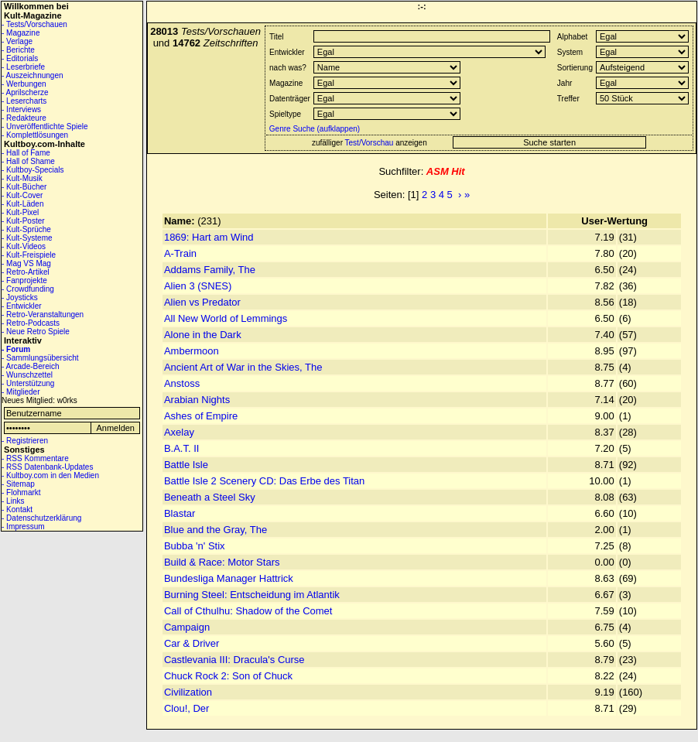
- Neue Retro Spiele (36, 331)
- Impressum (23, 526)
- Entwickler (22, 306)
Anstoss (182, 383)
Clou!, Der (187, 708)
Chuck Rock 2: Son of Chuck (228, 676)
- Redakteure (24, 118)
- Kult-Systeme (27, 238)
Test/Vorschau (369, 142)
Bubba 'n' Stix (194, 546)
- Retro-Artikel (26, 272)
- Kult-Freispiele (29, 255)
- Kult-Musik (22, 178)
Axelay (179, 432)
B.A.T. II (182, 448)
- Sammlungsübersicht (40, 358)
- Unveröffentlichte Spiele (45, 126)
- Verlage (17, 41)
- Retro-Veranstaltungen (43, 314)
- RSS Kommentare (35, 458)
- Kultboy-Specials (33, 170)
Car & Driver (192, 643)
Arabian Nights (197, 399)
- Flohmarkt (21, 492)
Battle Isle (186, 464)
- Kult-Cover (22, 195)
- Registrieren (25, 440)
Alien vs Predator (202, 302)
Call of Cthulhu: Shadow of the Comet (248, 611)
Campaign (187, 627)
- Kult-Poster (23, 221)
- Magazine (20, 33)
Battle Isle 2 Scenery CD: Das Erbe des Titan (264, 481)
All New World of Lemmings (225, 318)
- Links (13, 501)
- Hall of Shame (28, 161)
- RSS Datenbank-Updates (47, 467)
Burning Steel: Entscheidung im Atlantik (252, 594)
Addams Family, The (209, 269)
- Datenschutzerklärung (41, 518)
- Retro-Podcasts (31, 323)
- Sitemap (18, 484)
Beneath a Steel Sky (209, 497)
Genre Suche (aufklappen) (313, 129)
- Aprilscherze (25, 92)
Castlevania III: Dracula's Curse (234, 659)
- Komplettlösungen (35, 135)
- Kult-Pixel (20, 212)
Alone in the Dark (202, 334)
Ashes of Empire (201, 416)
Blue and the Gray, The (215, 529)
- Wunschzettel (27, 375)
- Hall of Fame (26, 153)
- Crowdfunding (28, 289)
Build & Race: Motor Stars (222, 562)
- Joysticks (20, 297)
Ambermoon (191, 351)
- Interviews (21, 109)
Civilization (188, 692)
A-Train (180, 253)
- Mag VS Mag (26, 263)
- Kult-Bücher (24, 187)
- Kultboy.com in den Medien (50, 475)
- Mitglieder (20, 392)
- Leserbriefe (23, 67)
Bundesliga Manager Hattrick (228, 578)
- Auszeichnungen (32, 75)
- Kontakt (17, 509)
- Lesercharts (24, 101)
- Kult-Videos (24, 246)
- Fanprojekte (24, 280)
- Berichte (18, 50)
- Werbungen (24, 84)
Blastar (179, 513)
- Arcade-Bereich (30, 366)
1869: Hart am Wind (209, 237)
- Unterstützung (28, 383)
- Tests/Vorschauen (34, 24)
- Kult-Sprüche (26, 229)
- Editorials (20, 58)
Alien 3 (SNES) (197, 286)
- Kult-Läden (22, 204)
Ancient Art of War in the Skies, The (243, 367)
